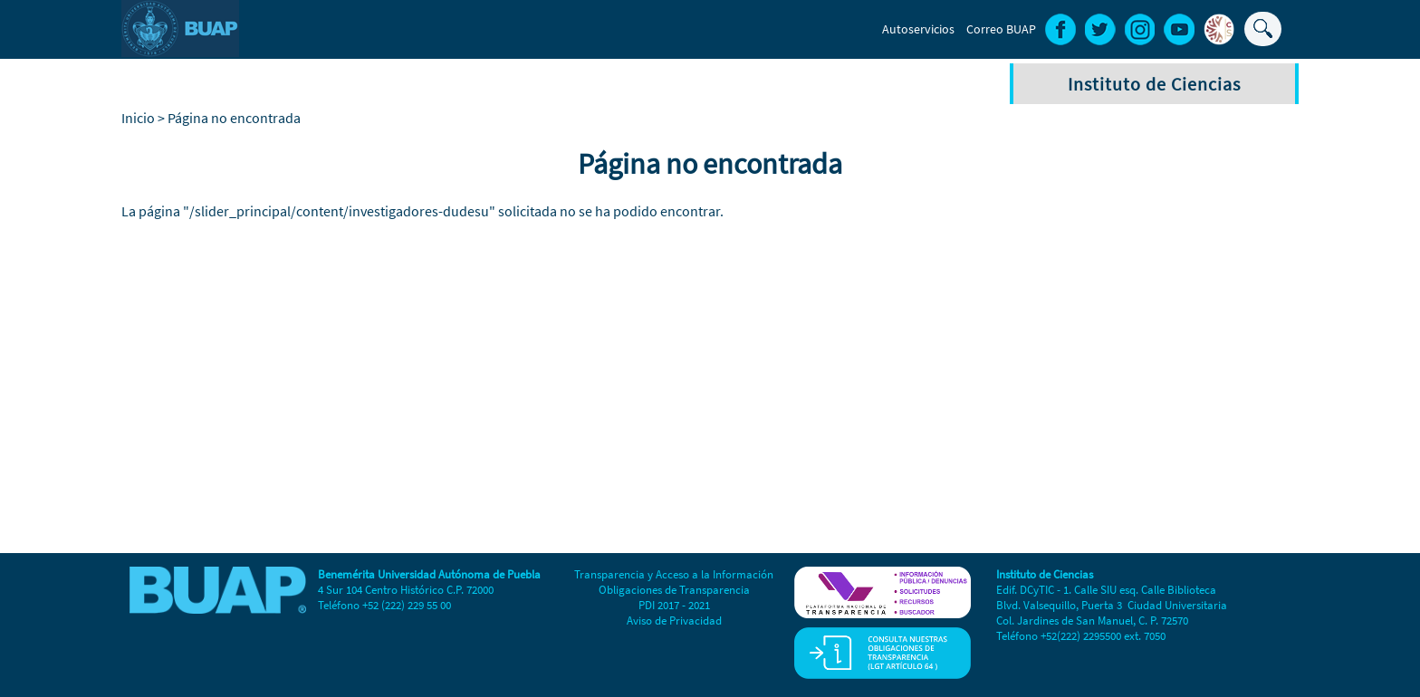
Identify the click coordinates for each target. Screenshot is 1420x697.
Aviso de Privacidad (674, 620)
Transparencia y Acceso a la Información (673, 574)
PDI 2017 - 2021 (674, 605)
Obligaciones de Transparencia (674, 589)
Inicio (138, 118)
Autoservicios (918, 29)
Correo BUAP (1001, 29)
